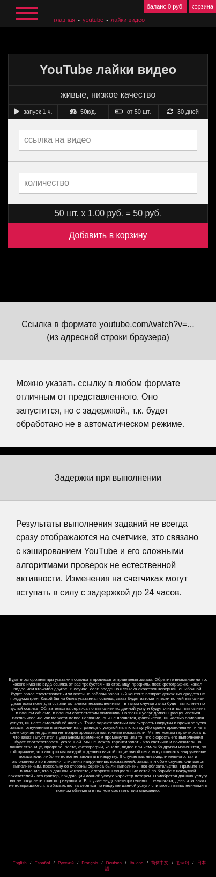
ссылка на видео (57, 139)
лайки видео (128, 20)
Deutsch (114, 862)
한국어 (182, 862)
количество (46, 182)
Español (42, 862)
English (19, 862)
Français (89, 862)
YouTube (93, 20)
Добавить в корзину (108, 235)
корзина (202, 6)
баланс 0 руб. (165, 6)
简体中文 (159, 862)
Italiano (137, 862)
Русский (66, 862)
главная (64, 20)
